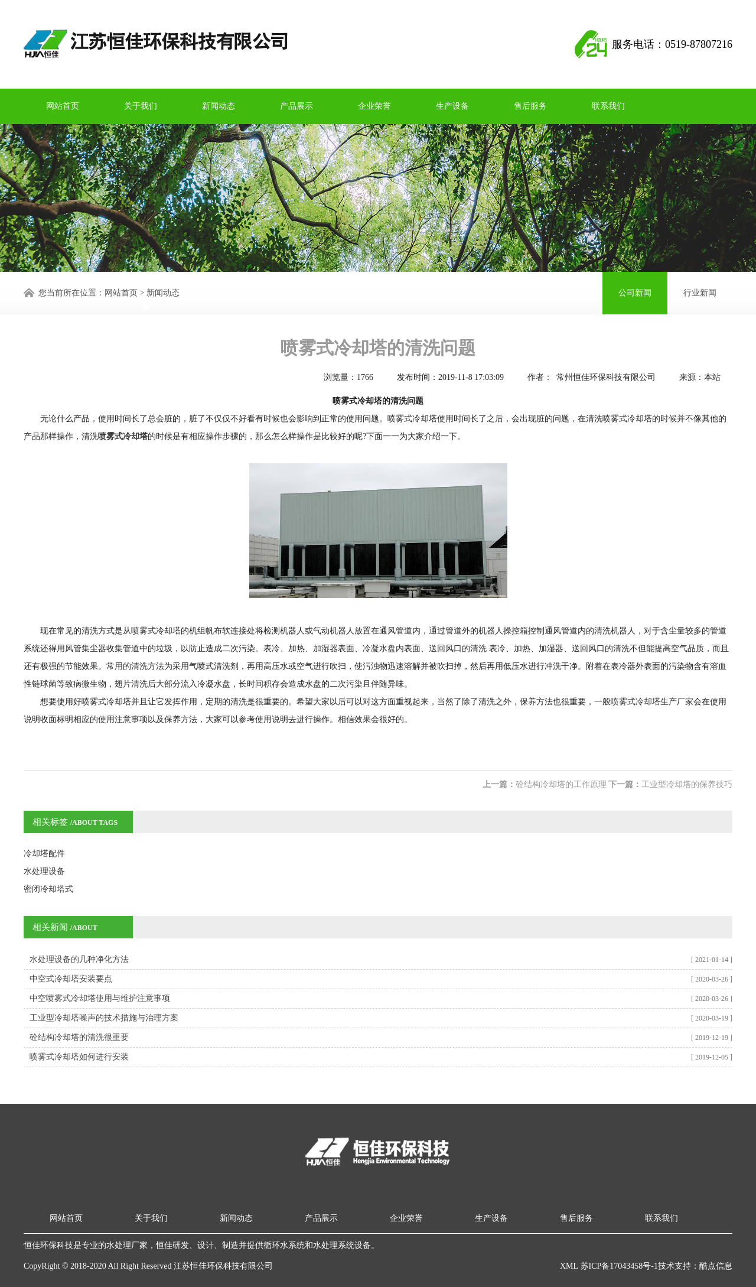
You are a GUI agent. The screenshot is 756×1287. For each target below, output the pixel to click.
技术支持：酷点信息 (695, 1266)
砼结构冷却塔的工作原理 (561, 784)
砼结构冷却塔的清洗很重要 (79, 1037)
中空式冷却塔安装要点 (71, 978)
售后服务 (530, 106)
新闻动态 (218, 106)
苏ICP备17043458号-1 (618, 1266)
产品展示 (296, 106)
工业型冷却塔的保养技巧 (686, 784)
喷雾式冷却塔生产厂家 (652, 701)
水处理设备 (44, 871)
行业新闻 (699, 292)
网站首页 (62, 106)
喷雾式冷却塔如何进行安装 (79, 1056)
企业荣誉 (374, 106)
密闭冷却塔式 (48, 889)
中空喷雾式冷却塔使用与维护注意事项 (100, 998)
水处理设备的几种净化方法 (79, 959)
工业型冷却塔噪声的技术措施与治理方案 (104, 1017)
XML (569, 1266)
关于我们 (140, 106)
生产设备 (452, 106)
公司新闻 (634, 292)
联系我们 (608, 106)
